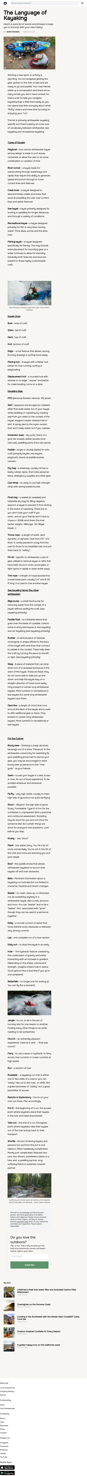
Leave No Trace (22, 1222)
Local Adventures (7, 1388)
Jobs (2, 1422)
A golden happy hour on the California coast (38, 1345)
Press (2, 1429)
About (2, 1418)
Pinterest (4, 1450)
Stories (3, 1395)
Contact (3, 1433)
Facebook (4, 1446)
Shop (2, 1405)
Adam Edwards (13, 32)
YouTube (3, 1457)
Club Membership (7, 1408)
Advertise (4, 1425)
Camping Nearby (7, 1391)
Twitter (3, 1453)
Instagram (4, 1442)
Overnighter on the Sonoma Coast (33, 1304)
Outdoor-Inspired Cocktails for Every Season (38, 1331)
